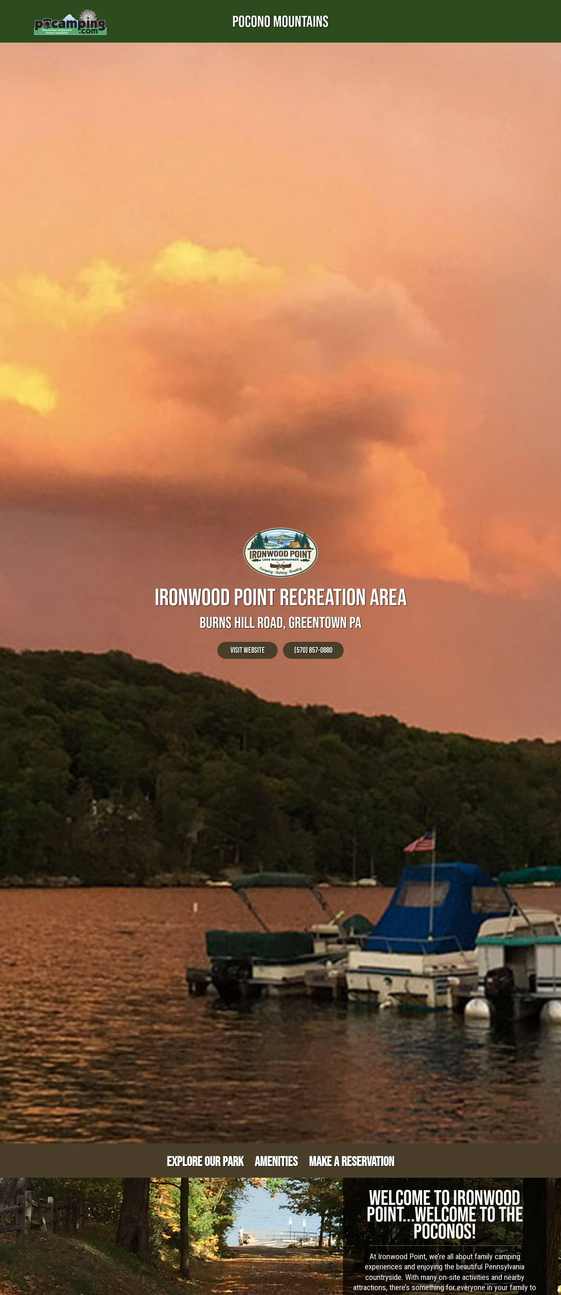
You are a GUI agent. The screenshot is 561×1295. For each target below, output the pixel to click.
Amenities (276, 1161)
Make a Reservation (351, 1161)
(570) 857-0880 (313, 650)
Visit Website (248, 650)
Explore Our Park (205, 1161)
